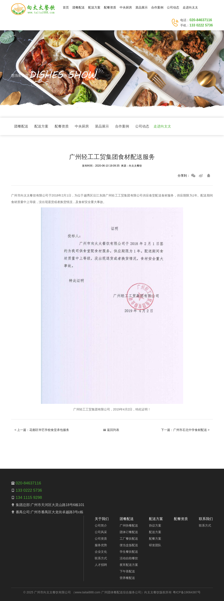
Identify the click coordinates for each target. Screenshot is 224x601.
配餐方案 (155, 538)
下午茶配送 (127, 571)
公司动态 (173, 7)
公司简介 (101, 525)
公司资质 (101, 538)
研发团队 (155, 545)
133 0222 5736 (201, 25)
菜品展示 (141, 7)
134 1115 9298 (29, 497)
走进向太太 (190, 7)
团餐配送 (78, 7)
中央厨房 (126, 7)
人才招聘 (101, 565)
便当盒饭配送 (129, 545)
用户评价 (89, 75)
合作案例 (157, 7)
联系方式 (101, 558)
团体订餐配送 (129, 532)
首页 (66, 7)
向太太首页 (41, 75)
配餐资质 (110, 7)
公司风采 (101, 532)
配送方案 (94, 7)
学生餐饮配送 (129, 551)
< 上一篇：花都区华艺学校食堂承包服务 (41, 430)
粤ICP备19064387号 (187, 592)
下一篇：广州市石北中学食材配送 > (185, 430)
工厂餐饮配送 (129, 538)
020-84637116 (200, 20)
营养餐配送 (127, 578)
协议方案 (155, 525)
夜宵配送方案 (129, 565)
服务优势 (101, 545)
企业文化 (101, 551)
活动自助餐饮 (129, 558)
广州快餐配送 (129, 525)
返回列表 (111, 430)
